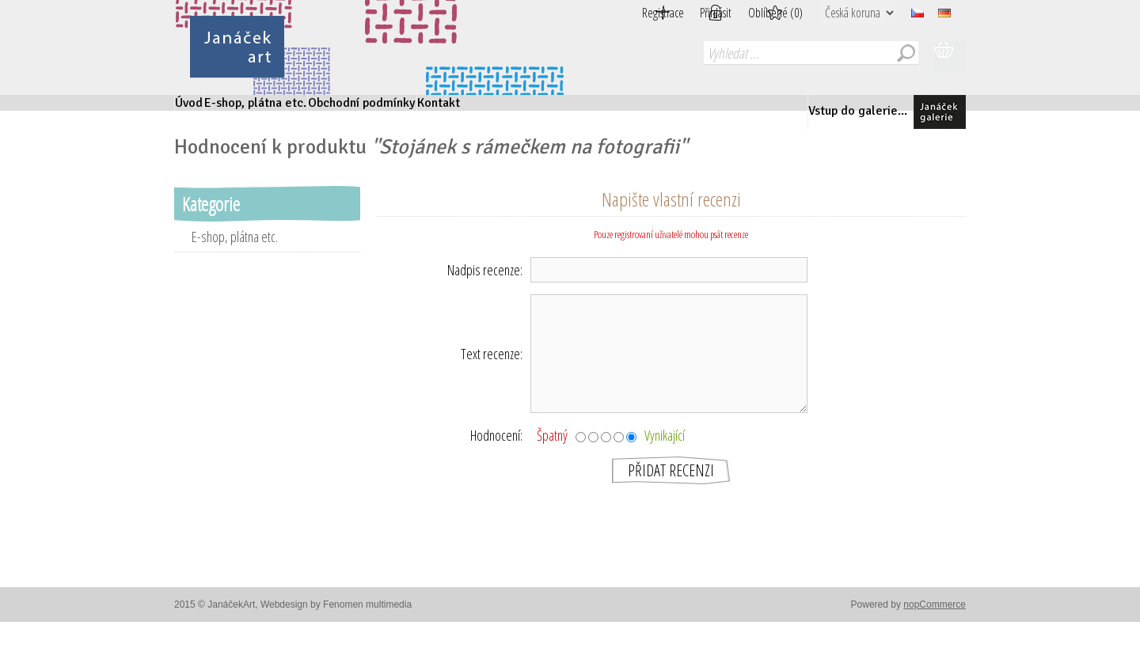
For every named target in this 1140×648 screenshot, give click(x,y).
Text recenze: (491, 371)
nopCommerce (934, 622)
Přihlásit (696, 12)
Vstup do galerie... (879, 112)
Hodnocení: (496, 453)
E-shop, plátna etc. (318, 112)
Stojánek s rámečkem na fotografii (529, 165)
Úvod (207, 112)
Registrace (624, 12)
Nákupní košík (950, 57)
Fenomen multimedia (367, 622)
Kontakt (605, 112)
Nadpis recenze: (484, 288)
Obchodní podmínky (480, 112)
